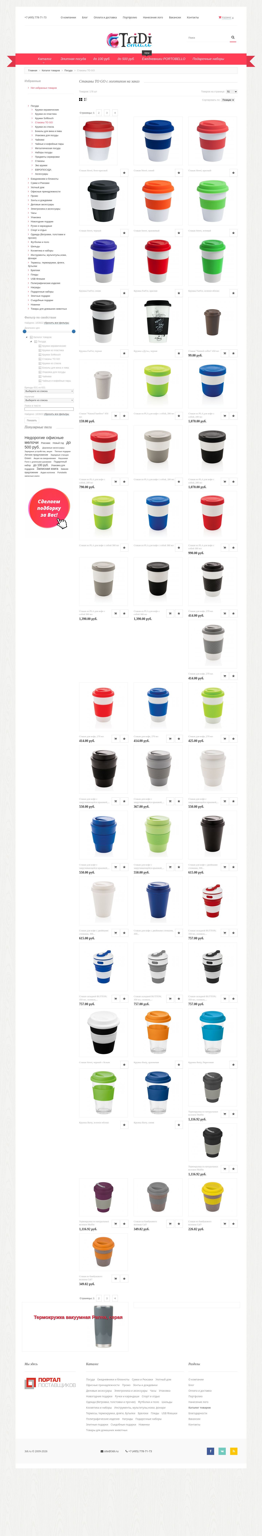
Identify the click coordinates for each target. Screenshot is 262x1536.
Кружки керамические (47, 109)
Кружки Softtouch (44, 118)
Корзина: (227, 17)
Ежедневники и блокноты (44, 178)
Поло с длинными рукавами (38, 461)
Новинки (35, 304)
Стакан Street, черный (145, 231)
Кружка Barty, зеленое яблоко (94, 1185)
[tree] (49, 359)
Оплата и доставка (105, 17)
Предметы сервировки (47, 156)
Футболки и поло (40, 242)
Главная (32, 70)
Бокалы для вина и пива (48, 130)
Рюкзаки (45, 442)
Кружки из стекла (44, 126)
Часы (34, 212)
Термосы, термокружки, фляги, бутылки (110, 1477)
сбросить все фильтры (56, 322)
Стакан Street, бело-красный (93, 170)
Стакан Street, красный (199, 170)
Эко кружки (41, 165)
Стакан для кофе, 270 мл (200, 671)
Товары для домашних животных (49, 308)
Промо (34, 195)
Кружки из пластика (46, 113)
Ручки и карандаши (41, 225)
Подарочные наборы (42, 291)
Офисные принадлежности (45, 191)
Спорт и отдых (39, 230)
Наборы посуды (43, 152)
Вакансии (175, 17)
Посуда (68, 70)
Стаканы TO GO (44, 122)
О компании (68, 17)
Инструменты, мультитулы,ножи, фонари (139, 1471)
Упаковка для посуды (46, 135)
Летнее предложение (36, 454)
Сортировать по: (211, 99)
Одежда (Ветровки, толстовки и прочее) (111, 1466)
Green (28, 458)
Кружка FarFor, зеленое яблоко (94, 352)
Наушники (63, 458)
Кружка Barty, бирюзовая (201, 1125)
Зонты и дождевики (41, 200)
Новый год (58, 443)
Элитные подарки (40, 295)
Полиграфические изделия (45, 282)
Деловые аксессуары (42, 204)
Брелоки (35, 270)
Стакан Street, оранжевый (201, 231)
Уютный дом (37, 187)
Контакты (193, 17)
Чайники (39, 139)
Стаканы (40, 160)
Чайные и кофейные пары (49, 143)
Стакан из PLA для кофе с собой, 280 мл (208, 412)
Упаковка (36, 217)
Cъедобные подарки (42, 300)
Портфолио (130, 17)
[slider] (24, 331)
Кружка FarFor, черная (145, 352)
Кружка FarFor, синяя (144, 291)
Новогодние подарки (42, 221)
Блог (85, 17)
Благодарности (197, 1477)
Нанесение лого (153, 17)
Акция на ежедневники (45, 458)
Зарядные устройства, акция (38, 451)
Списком (85, 99)
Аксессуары (41, 173)
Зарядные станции (60, 455)
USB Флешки (38, 278)
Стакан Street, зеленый (90, 291)
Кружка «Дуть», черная (200, 352)
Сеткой (80, 99)
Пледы (34, 274)
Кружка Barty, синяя (144, 1185)
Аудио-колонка (48, 472)
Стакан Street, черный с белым (94, 1125)
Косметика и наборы (42, 250)
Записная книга (47, 468)
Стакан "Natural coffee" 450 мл (94, 412)
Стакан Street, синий (144, 170)
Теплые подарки (62, 451)
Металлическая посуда (47, 148)
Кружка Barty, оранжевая (146, 1125)
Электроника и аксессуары (45, 208)
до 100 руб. (41, 464)
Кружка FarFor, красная (200, 291)
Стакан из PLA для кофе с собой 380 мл (99, 605)
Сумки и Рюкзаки (40, 182)
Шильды (35, 246)
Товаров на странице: (213, 91)
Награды (35, 287)
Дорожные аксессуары (53, 447)
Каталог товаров (51, 70)
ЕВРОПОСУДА (43, 169)
